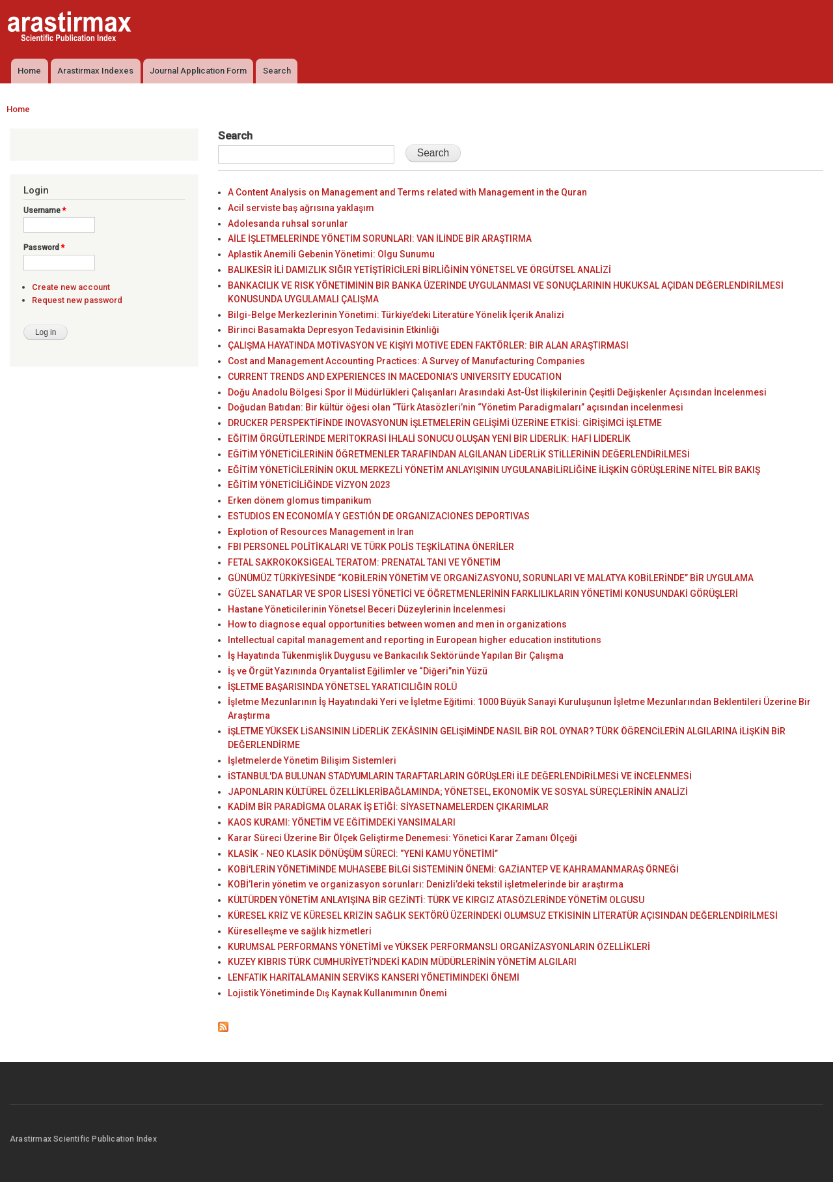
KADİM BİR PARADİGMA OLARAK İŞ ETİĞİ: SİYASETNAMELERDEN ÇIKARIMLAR (388, 806)
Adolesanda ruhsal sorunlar (288, 223)
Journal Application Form (198, 71)
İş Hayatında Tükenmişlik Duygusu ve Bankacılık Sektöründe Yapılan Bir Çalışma (396, 655)
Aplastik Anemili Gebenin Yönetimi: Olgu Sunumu (331, 254)
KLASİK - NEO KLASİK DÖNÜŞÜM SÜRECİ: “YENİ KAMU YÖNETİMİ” (363, 853)
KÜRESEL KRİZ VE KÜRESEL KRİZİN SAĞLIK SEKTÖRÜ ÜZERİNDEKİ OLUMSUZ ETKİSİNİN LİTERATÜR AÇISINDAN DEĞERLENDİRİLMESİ (503, 915)
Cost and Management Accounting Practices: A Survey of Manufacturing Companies (406, 361)
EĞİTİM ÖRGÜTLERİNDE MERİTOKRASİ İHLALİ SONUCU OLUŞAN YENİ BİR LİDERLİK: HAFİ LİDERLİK (429, 438)
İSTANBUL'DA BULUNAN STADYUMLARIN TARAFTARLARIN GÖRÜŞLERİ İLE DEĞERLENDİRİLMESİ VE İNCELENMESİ (460, 776)
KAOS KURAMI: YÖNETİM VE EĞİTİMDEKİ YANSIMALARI (342, 822)
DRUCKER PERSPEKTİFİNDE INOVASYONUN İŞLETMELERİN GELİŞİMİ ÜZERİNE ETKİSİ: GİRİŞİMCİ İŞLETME (445, 423)
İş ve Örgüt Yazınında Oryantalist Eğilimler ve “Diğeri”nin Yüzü (357, 671)
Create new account (71, 287)
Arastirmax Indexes (95, 71)
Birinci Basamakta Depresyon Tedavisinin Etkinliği (333, 329)
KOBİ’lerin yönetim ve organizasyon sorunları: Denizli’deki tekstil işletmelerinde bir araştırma (425, 884)
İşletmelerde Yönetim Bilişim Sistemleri (312, 760)
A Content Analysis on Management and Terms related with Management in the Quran (407, 192)
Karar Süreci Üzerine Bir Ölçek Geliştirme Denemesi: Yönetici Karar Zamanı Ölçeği (402, 838)
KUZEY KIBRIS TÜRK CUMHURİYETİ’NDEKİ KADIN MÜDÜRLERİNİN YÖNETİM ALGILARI (402, 962)
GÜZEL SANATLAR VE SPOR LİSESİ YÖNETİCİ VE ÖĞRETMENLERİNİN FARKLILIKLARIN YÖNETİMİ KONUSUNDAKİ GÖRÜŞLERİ (483, 593)
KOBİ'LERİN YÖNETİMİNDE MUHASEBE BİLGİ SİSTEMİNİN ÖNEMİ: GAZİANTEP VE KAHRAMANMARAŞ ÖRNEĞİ (453, 869)
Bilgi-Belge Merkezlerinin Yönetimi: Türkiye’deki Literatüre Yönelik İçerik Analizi (396, 315)
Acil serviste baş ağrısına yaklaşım (301, 208)
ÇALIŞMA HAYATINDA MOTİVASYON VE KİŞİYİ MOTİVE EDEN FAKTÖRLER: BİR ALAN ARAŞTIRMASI (428, 345)
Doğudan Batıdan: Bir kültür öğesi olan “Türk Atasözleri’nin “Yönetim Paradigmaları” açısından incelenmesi (455, 407)
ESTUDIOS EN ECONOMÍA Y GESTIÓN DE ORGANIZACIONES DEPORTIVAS (379, 516)
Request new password (77, 300)
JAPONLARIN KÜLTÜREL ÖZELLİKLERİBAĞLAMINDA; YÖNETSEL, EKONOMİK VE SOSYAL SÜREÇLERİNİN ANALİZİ (458, 791)
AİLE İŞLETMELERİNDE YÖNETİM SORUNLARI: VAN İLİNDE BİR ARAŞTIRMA (380, 238)
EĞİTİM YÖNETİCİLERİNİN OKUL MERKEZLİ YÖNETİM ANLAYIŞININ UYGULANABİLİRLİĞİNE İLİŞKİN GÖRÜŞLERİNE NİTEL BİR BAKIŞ (494, 470)
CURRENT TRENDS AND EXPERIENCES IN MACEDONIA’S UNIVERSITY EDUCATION (395, 376)
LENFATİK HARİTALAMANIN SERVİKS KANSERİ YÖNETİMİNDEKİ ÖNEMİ (373, 977)
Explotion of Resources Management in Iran (321, 531)
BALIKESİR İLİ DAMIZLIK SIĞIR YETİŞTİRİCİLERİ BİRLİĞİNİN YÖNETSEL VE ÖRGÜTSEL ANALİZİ (419, 270)
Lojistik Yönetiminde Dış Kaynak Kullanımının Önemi (337, 993)
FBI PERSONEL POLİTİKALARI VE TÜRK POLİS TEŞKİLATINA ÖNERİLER (371, 546)
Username (44, 210)
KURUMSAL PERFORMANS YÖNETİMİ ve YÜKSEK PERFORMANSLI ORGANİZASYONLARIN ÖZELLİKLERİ (439, 947)
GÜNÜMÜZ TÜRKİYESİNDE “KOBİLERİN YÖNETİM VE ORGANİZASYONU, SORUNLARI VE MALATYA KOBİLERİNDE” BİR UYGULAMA (491, 578)
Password (43, 247)
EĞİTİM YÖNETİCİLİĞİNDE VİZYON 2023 (309, 485)
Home (29, 71)
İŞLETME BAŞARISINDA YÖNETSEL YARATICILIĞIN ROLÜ (342, 687)
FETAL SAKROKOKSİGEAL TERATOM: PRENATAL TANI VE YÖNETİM (364, 562)
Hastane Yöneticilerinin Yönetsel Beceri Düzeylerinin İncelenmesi (367, 609)
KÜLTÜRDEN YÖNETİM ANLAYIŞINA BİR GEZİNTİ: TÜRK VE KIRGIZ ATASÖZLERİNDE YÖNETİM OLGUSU (436, 900)
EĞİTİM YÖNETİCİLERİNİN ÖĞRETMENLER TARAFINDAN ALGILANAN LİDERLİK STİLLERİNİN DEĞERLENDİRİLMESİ (459, 454)
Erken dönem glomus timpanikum (300, 500)
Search (277, 71)
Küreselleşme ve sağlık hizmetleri (300, 931)
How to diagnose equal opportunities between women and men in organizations (397, 624)
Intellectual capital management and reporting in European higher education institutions (414, 640)
